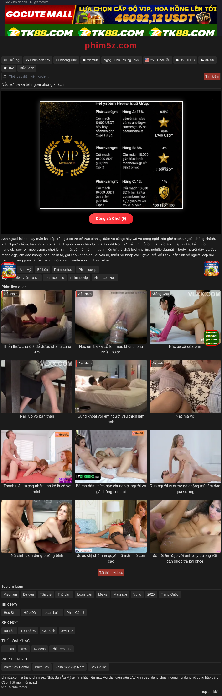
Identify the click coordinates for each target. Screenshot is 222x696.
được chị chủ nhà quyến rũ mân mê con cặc (111, 558)
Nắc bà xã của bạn (185, 346)
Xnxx (23, 649)
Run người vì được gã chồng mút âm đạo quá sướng (185, 489)
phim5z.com (111, 45)
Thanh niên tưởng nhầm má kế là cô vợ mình (37, 489)
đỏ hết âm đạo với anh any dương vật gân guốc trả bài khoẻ (185, 558)
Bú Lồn (42, 270)
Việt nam (10, 594)
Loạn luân (84, 594)
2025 (151, 594)
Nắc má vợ (185, 416)
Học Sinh (10, 612)
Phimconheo (63, 270)
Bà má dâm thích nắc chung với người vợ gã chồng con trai (111, 489)
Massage (120, 594)
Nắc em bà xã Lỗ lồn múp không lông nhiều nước (111, 349)
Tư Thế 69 (28, 631)
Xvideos (40, 649)
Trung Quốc (170, 594)
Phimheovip (87, 270)
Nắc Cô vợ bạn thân (37, 416)
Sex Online (98, 667)
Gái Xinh (48, 631)
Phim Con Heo (105, 278)
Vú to (137, 594)
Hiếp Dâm (31, 612)
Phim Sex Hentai (16, 667)
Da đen (28, 594)
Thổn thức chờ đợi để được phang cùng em (37, 349)
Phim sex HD (61, 649)
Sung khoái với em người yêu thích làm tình (111, 419)
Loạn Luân (52, 612)
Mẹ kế (103, 594)
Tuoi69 (9, 649)
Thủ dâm (64, 594)
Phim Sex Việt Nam (69, 667)
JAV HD (67, 631)
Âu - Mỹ (25, 270)
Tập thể (46, 594)
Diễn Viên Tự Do (27, 278)
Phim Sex (42, 667)
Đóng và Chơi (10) (111, 219)
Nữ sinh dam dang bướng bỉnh (37, 556)
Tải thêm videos (111, 573)
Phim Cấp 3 (75, 612)
